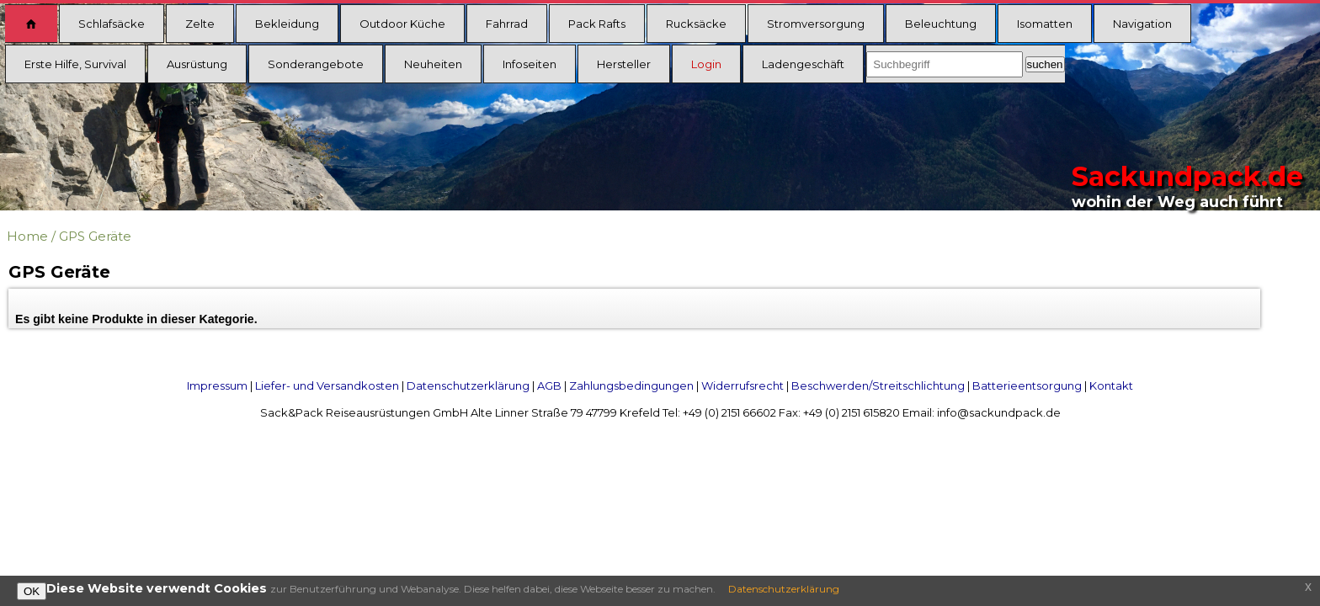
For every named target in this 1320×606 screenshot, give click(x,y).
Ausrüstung (197, 64)
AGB (549, 385)
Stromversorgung (816, 23)
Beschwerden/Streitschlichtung (878, 385)
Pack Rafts (596, 23)
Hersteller (624, 64)
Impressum (217, 385)
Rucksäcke (696, 23)
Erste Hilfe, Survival (75, 64)
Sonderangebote (316, 64)
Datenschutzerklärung (468, 385)
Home (27, 236)
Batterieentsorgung (1027, 385)
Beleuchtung (941, 23)
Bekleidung (287, 23)
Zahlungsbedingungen (631, 385)
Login (706, 64)
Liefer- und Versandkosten (327, 385)
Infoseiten (529, 64)
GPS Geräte (95, 236)
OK (32, 591)
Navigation (1142, 23)
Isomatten (1044, 23)
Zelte (200, 23)
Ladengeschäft (803, 64)
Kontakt (1111, 385)
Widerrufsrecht (742, 385)
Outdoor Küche (402, 23)
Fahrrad (507, 23)
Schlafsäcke (111, 23)
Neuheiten (433, 64)
